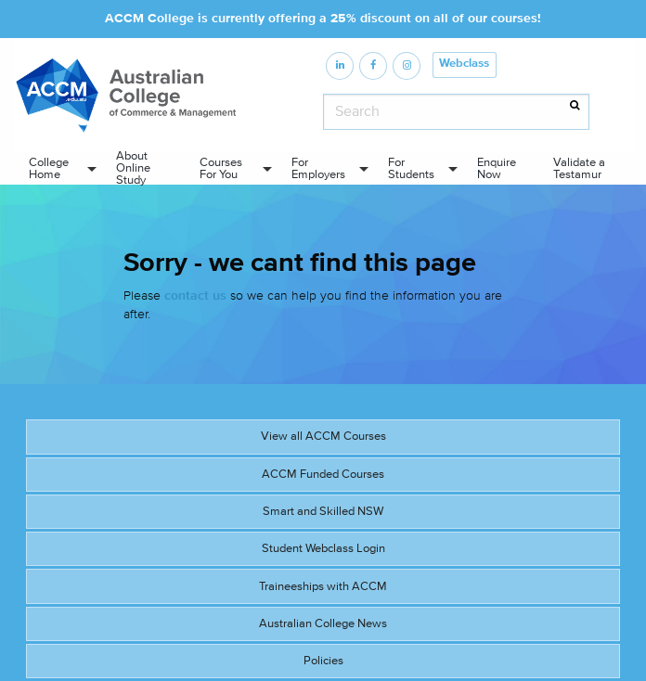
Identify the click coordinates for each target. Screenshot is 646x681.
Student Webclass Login (323, 548)
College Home (49, 168)
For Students (411, 168)
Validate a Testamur (579, 168)
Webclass (464, 63)
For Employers (318, 168)
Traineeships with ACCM (323, 586)
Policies (323, 660)
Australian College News (323, 623)
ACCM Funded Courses (323, 474)
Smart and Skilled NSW (323, 511)
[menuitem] (57, 168)
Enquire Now (496, 168)
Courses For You (221, 168)
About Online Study (133, 167)
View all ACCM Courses (323, 436)
